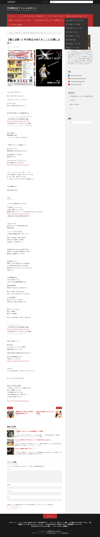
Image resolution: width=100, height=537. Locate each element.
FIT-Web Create (51, 533)
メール (9, 491)
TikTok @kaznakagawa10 (76, 81)
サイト (8, 497)
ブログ (71, 100)
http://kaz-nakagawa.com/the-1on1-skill (18, 121)
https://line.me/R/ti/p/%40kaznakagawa (18, 401)
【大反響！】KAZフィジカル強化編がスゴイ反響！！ (30, 431)
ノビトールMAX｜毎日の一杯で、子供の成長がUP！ (31, 16)
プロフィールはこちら (84, 63)
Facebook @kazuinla (75, 75)
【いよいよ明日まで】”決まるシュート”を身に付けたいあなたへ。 (33, 440)
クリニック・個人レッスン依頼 (55, 16)
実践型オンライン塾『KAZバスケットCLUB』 (20, 20)
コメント (9, 469)
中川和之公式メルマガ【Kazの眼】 (78, 20)
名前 (9, 484)
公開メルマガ (16, 47)
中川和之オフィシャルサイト (22, 8)
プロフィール (12, 16)
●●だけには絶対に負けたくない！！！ (25, 448)
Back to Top (50, 516)
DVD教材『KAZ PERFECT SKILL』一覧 (75, 16)
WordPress (65, 533)
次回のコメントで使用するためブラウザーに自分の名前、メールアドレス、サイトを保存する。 (30, 504)
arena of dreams (46, 1)
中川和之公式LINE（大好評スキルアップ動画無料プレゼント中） (50, 20)
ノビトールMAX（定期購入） (16, 24)
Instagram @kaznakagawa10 (77, 78)
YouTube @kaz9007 (74, 84)
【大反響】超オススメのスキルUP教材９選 (80, 96)
